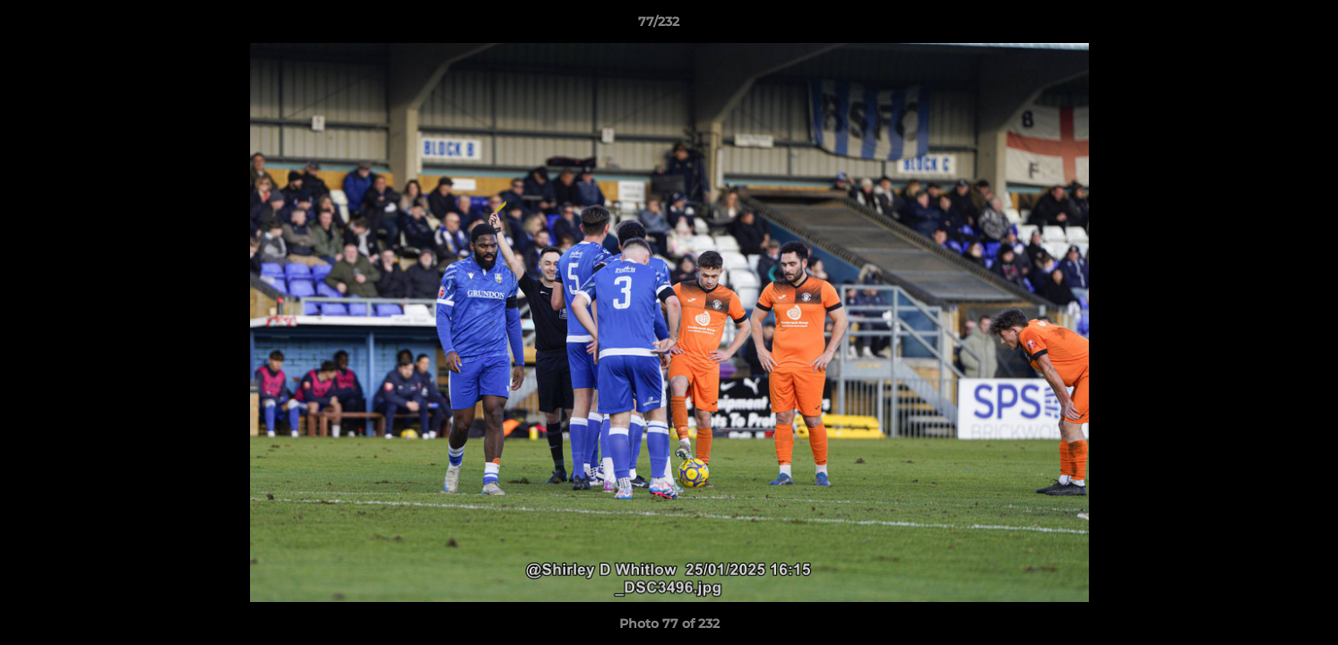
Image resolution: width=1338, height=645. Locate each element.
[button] (1262, 26)
